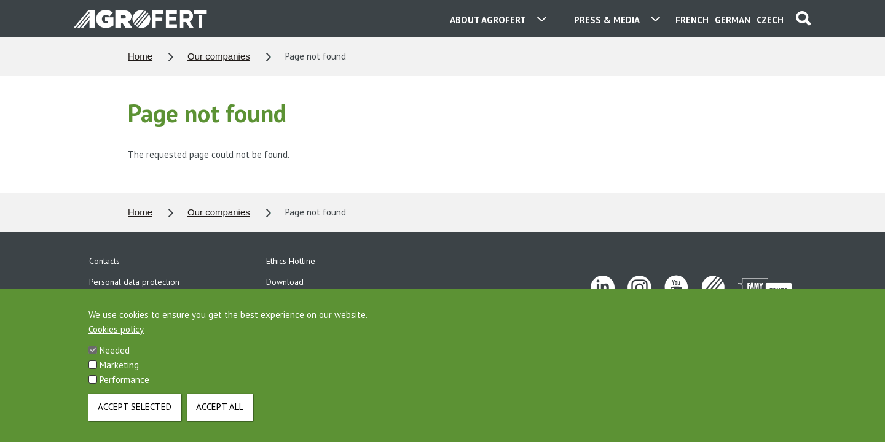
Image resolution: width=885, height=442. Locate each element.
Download (285, 281)
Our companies (218, 56)
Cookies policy (116, 340)
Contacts (104, 260)
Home (140, 56)
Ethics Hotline (290, 260)
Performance (124, 391)
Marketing (119, 376)
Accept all (219, 418)
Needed (115, 361)
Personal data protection (134, 281)
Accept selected (134, 418)
